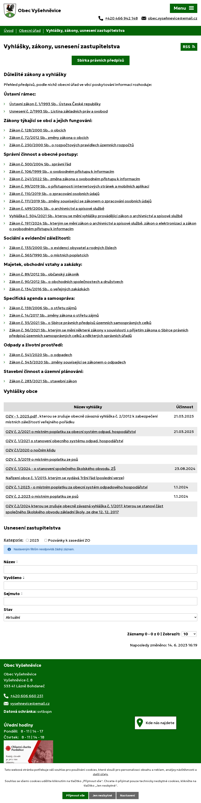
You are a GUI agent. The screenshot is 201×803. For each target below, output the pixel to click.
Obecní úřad (30, 30)
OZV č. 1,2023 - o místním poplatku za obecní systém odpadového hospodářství (76, 487)
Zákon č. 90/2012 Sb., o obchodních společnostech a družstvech (66, 281)
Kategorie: (13, 540)
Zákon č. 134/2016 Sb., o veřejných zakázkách (49, 289)
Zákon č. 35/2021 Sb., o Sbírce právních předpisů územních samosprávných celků (80, 322)
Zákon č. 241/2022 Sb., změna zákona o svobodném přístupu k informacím (74, 179)
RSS (189, 46)
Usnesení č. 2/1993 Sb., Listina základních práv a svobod (58, 111)
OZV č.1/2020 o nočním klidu (30, 450)
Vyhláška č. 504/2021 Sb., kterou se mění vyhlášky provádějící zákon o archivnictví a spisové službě (95, 215)
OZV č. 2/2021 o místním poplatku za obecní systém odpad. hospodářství (71, 431)
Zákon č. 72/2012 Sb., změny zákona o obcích (49, 137)
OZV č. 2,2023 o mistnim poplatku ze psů (42, 496)
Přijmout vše (75, 795)
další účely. (100, 774)
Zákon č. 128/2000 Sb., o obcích (37, 130)
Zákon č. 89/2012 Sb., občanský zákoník (44, 274)
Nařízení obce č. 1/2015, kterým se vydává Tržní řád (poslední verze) (65, 477)
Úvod (8, 30)
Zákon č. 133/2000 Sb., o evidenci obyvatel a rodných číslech (63, 247)
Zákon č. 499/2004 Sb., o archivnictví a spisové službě (56, 208)
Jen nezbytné (102, 795)
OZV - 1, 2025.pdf (21, 416)
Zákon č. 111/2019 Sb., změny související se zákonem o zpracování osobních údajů (80, 201)
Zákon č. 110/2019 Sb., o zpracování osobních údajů (54, 193)
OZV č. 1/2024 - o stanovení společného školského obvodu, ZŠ (61, 468)
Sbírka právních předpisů (100, 60)
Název (9, 562)
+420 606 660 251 (26, 695)
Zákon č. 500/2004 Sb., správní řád (40, 164)
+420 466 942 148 (121, 18)
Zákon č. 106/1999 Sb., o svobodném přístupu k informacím (61, 171)
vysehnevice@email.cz (30, 703)
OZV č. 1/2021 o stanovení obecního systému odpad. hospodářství (64, 440)
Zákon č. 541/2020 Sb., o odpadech (40, 354)
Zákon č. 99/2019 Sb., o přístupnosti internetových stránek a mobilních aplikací (79, 186)
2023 (34, 540)
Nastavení (127, 795)
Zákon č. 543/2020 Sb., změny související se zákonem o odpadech (67, 362)
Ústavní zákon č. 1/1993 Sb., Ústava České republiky (55, 104)
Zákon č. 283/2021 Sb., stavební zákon (43, 381)
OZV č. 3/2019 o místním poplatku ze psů (42, 459)
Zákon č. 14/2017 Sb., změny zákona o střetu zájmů (54, 315)
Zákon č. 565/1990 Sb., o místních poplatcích (49, 255)
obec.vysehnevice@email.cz (172, 18)
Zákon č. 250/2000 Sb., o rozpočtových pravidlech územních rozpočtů (71, 145)
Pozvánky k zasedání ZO (69, 540)
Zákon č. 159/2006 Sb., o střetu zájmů (43, 308)
